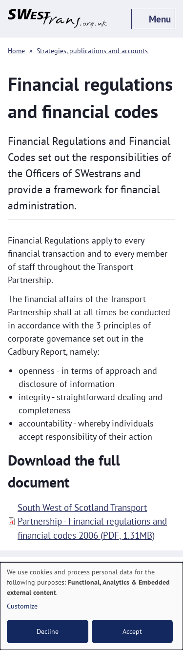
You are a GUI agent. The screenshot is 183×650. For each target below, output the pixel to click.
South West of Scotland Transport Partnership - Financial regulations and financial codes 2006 (92, 521)
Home (16, 50)
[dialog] (91, 606)
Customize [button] (22, 606)
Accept (132, 631)
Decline (48, 631)
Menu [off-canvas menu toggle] (160, 19)
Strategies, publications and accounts (92, 50)
